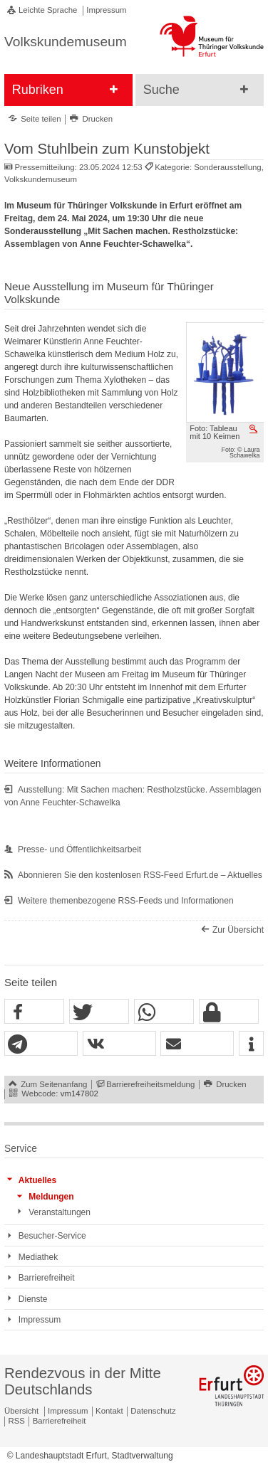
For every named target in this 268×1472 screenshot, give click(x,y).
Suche (161, 90)
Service (20, 1148)
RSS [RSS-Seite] (17, 1421)
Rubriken (37, 90)
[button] (34, 1012)
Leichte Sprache (48, 10)
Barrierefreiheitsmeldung (150, 1084)
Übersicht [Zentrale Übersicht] (21, 1411)
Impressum (106, 10)
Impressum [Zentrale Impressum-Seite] (68, 1411)
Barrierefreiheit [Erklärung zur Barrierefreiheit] (59, 1421)
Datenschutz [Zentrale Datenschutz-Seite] (152, 1411)
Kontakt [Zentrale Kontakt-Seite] (109, 1411)
